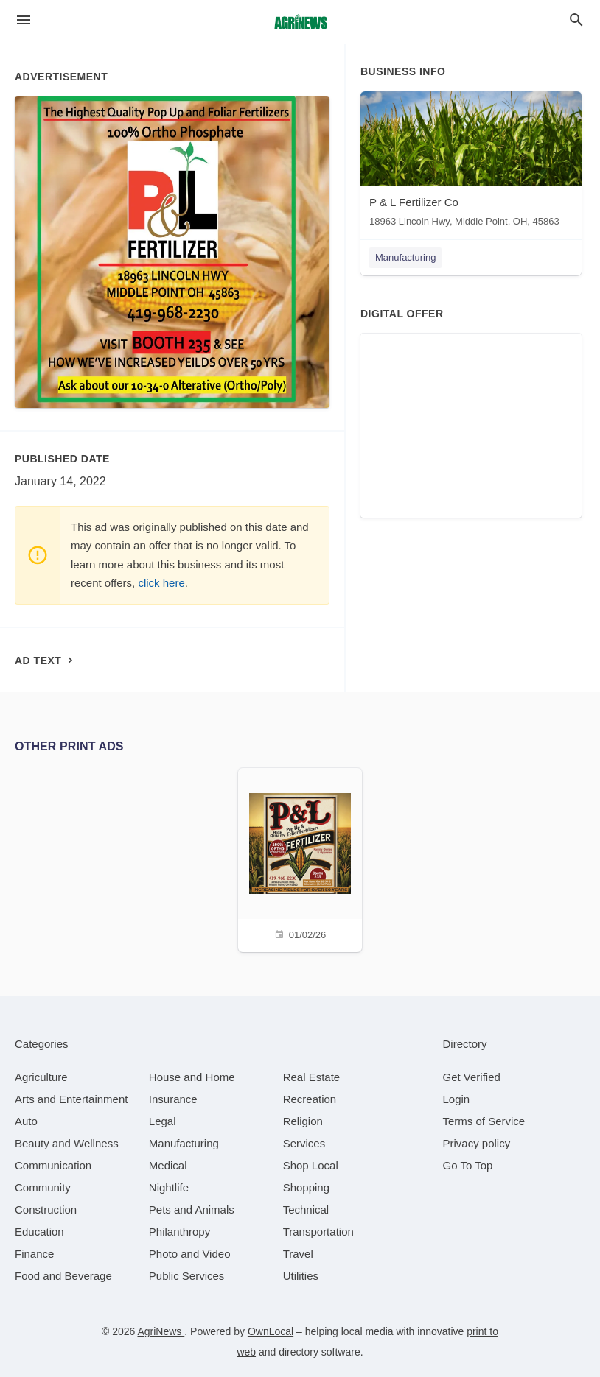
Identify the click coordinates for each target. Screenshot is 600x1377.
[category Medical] (168, 1165)
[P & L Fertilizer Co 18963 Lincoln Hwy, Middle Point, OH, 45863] (471, 162)
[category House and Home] (192, 1077)
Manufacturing (405, 257)
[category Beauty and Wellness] (67, 1143)
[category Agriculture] (41, 1077)
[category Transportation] (318, 1231)
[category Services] (304, 1143)
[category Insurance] (173, 1099)
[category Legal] (162, 1121)
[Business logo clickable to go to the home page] (300, 22)
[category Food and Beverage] (63, 1275)
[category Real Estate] (312, 1077)
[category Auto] (26, 1121)
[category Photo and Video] (190, 1253)
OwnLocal (270, 1331)
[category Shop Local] (310, 1165)
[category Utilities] (300, 1275)
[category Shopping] (306, 1187)
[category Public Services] (187, 1275)
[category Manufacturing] (184, 1143)
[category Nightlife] (169, 1187)
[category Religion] (303, 1121)
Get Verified (471, 1077)
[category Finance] (34, 1253)
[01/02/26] (300, 858)
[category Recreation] (310, 1099)
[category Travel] (298, 1253)
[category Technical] (306, 1209)
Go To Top (468, 1165)
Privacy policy (477, 1143)
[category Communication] (53, 1165)
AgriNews (160, 1331)
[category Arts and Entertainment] (71, 1099)
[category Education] (39, 1231)
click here (161, 583)
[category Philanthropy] (179, 1231)
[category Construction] (46, 1209)
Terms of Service (484, 1121)
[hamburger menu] (23, 20)
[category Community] (43, 1187)
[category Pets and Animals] (191, 1209)
